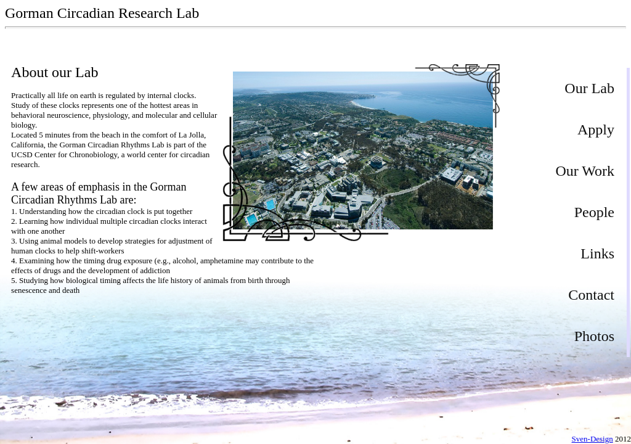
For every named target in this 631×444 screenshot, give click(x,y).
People (594, 212)
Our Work (584, 171)
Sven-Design (592, 438)
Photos (594, 336)
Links (597, 253)
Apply (595, 129)
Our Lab (589, 88)
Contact (591, 295)
